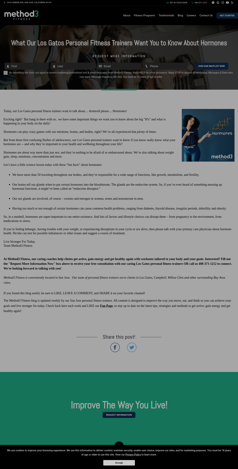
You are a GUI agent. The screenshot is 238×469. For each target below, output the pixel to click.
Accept (119, 462)
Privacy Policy (133, 454)
